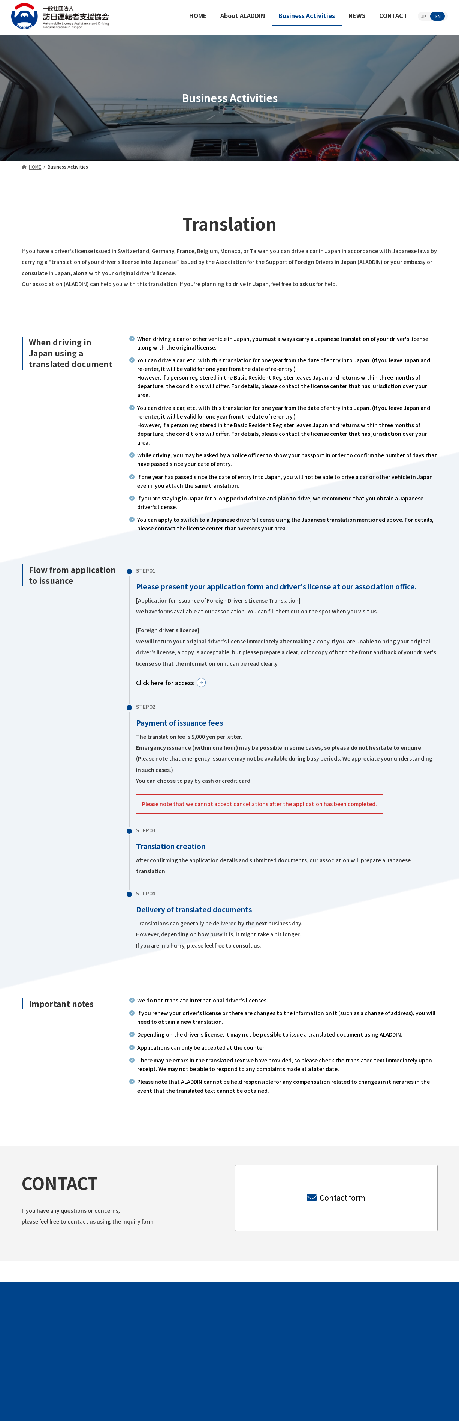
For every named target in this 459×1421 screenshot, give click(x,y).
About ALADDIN (162, 1363)
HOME (103, 1363)
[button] (177, 683)
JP (423, 16)
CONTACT (351, 1363)
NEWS (301, 1363)
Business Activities (239, 1363)
